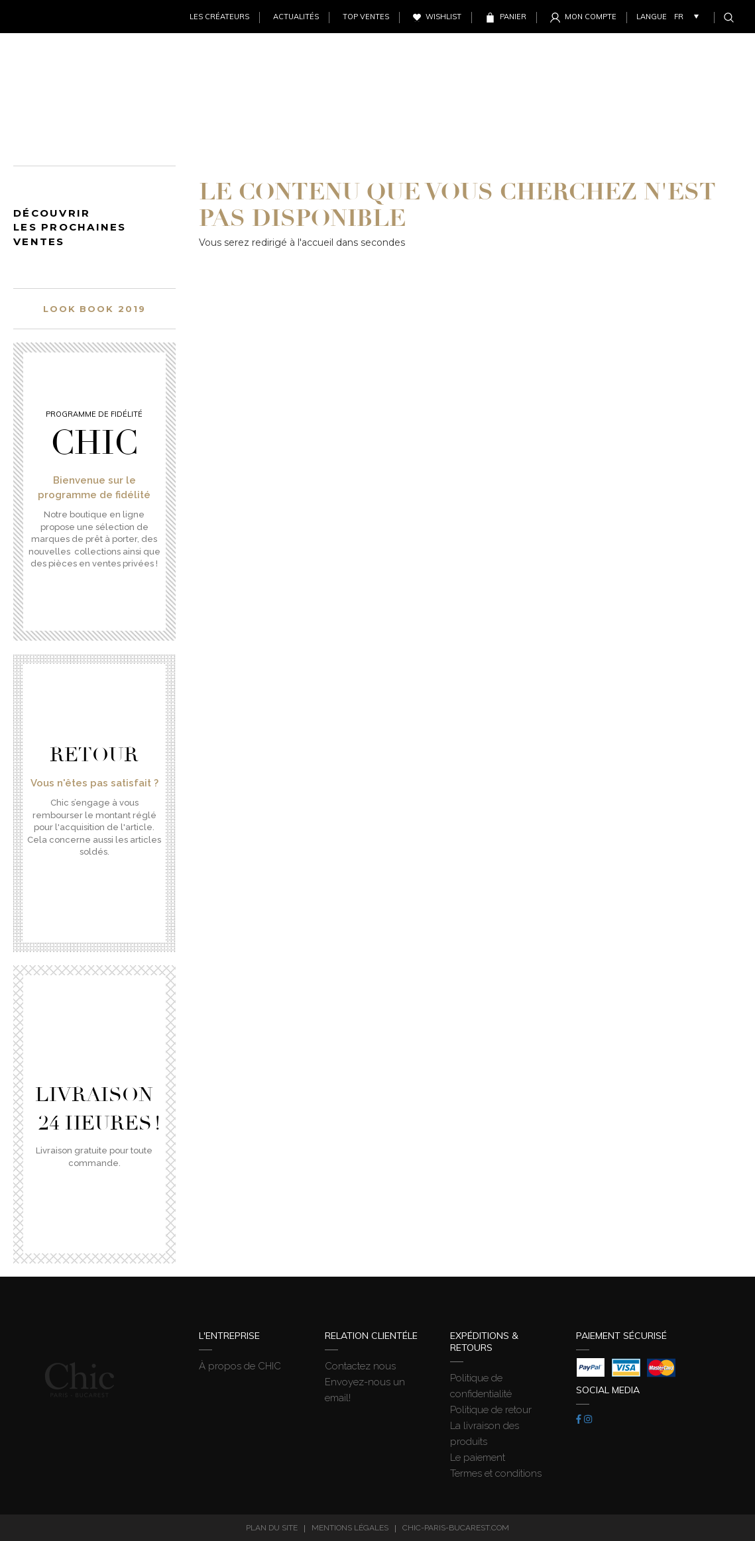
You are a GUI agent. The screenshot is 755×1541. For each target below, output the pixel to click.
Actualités (296, 16)
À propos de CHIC (240, 1366)
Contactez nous (360, 1366)
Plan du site (272, 1527)
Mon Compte (590, 16)
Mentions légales (350, 1527)
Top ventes (366, 16)
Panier (513, 16)
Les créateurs (219, 16)
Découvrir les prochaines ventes (70, 227)
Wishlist (443, 16)
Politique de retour (491, 1410)
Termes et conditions (496, 1473)
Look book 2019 (94, 308)
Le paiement (477, 1457)
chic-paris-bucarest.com (455, 1527)
